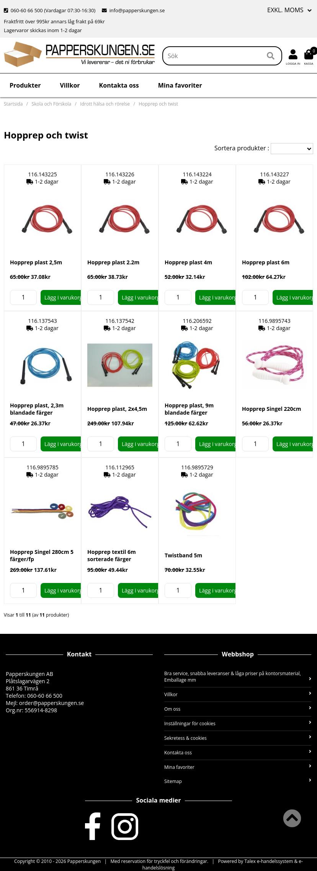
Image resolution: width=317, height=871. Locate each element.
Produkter (25, 85)
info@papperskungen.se (133, 10)
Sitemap (237, 781)
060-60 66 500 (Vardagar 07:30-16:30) (50, 10)
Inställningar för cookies (237, 723)
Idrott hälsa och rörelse (105, 104)
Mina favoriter (180, 85)
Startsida (13, 104)
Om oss (237, 709)
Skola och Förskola (52, 104)
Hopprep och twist (158, 104)
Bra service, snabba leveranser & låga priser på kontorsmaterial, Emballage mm (237, 676)
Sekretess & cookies (237, 738)
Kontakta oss (119, 85)
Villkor (70, 85)
